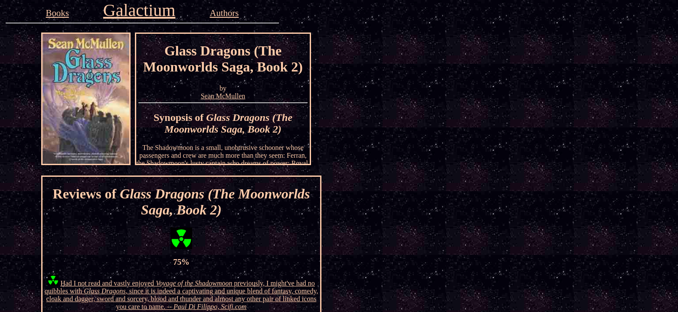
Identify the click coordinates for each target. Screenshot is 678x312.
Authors (224, 13)
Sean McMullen (223, 96)
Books (57, 13)
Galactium (139, 10)
